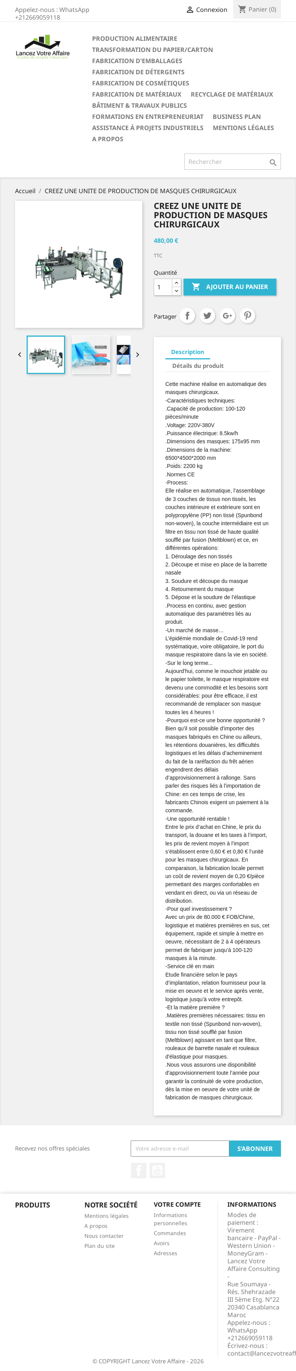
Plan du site (99, 1245)
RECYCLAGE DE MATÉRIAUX (232, 94)
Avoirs (162, 1243)
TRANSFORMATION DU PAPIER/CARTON (152, 49)
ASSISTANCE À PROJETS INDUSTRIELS (148, 128)
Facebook (138, 1170)
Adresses (165, 1253)
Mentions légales (243, 128)
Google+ (227, 315)
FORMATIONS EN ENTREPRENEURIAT (148, 116)
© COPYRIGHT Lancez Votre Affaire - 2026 (148, 1361)
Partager (187, 315)
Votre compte (177, 1204)
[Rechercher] (232, 162)
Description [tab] (187, 352)
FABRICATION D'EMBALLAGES (137, 61)
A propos (107, 139)
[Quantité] (163, 287)
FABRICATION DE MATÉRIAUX (137, 94)
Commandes (170, 1233)
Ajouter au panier (230, 287)
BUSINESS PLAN (237, 116)
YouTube (157, 1170)
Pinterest (247, 315)
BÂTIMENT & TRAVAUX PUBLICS (139, 105)
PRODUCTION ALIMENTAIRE (134, 38)
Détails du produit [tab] (198, 365)
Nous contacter (104, 1235)
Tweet (207, 315)
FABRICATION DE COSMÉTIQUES (140, 83)
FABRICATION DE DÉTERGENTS (138, 72)
